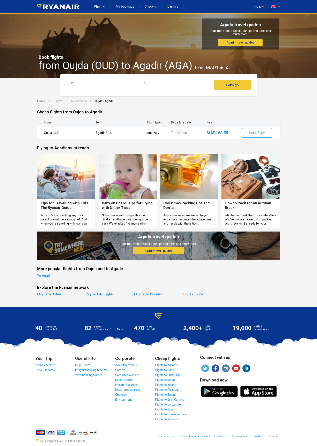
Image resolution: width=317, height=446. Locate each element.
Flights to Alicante (166, 365)
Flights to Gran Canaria (169, 399)
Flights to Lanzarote (168, 404)
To (143, 83)
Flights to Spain (165, 394)
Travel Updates (45, 370)
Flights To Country (148, 294)
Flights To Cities (49, 294)
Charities (121, 394)
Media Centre (124, 379)
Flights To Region (196, 294)
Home (41, 101)
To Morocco (78, 101)
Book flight (257, 133)
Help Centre (82, 365)
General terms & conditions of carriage (203, 436)
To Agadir (44, 276)
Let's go (232, 85)
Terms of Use (166, 436)
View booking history (88, 375)
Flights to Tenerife (167, 419)
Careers (120, 370)
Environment (123, 399)
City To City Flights (100, 294)
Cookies (258, 436)
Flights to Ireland (165, 384)
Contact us (275, 436)
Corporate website (127, 375)
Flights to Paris (164, 370)
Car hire (172, 6)
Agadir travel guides (240, 42)
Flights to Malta (165, 379)
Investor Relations (126, 384)
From (71, 83)
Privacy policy (239, 436)
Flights (58, 101)
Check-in (151, 6)
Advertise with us (126, 365)
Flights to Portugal (167, 389)
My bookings (125, 6)
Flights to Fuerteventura (170, 414)
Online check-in (45, 365)
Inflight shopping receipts (91, 370)
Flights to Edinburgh (168, 375)
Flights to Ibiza (164, 409)
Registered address (128, 389)
